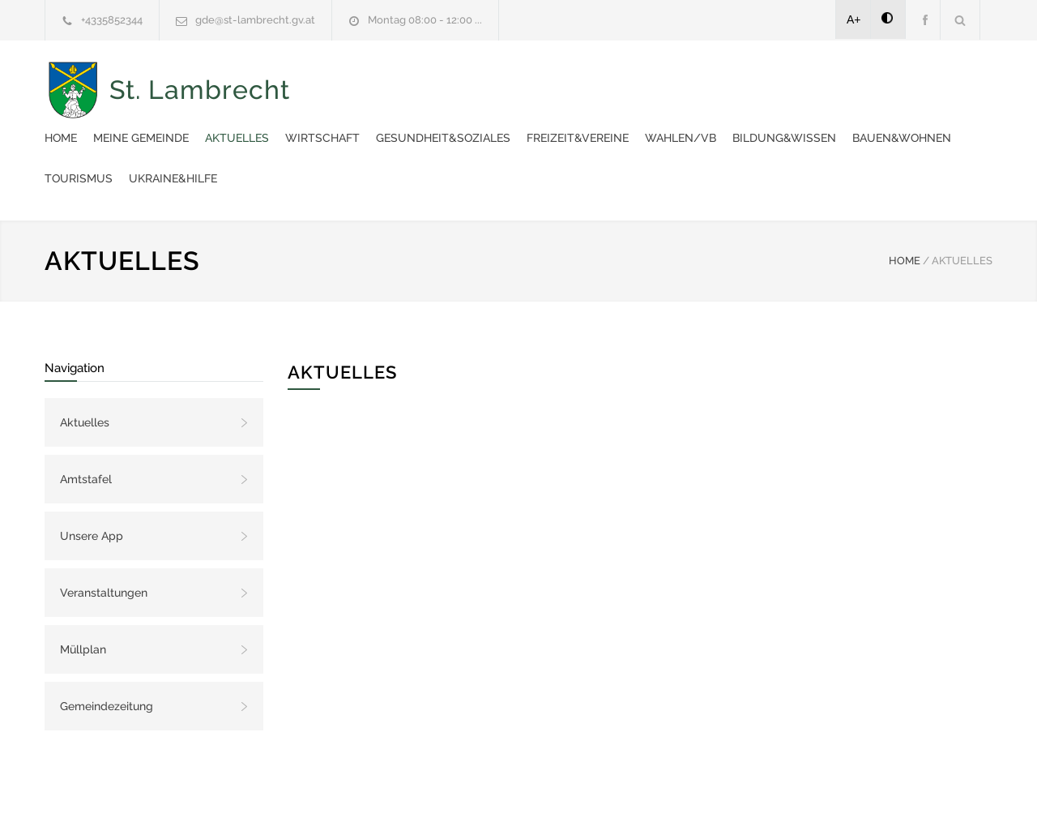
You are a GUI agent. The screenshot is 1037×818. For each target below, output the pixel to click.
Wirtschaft (622, 81)
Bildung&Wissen (484, 121)
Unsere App (91, 479)
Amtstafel (86, 422)
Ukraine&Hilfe (795, 121)
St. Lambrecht (199, 102)
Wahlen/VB (380, 121)
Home (360, 81)
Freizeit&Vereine (877, 81)
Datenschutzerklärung (729, 783)
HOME (904, 204)
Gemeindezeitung (106, 649)
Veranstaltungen (103, 535)
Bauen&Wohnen (601, 121)
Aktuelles (537, 81)
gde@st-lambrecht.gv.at (255, 20)
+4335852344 (112, 20)
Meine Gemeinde (441, 81)
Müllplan (83, 592)
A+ (854, 19)
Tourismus (701, 121)
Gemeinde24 (382, 783)
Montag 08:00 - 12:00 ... (425, 20)
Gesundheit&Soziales (743, 81)
